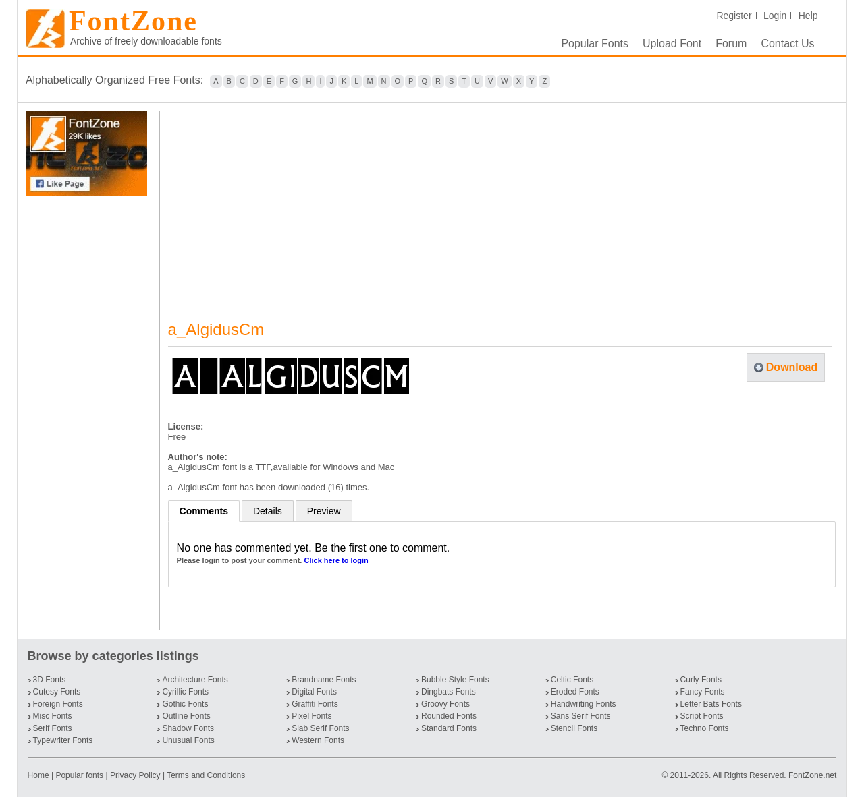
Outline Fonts (186, 716)
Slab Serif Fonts (320, 728)
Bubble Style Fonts (455, 679)
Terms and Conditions (206, 775)
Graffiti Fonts (315, 704)
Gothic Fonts (185, 704)
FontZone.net (812, 775)
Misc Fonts (52, 716)
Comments (204, 511)
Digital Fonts (314, 692)
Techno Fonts (704, 728)
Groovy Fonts (445, 704)
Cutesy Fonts (57, 692)
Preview (324, 511)
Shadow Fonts (188, 728)
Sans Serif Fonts (581, 716)
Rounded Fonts (449, 716)
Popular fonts (79, 775)
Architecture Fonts (194, 679)
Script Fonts (702, 716)
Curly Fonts (701, 679)
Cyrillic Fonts (185, 692)
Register (733, 15)
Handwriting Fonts (583, 704)
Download (791, 367)
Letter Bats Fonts (711, 704)
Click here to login (336, 560)
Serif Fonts (52, 728)
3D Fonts (49, 679)
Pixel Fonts (311, 716)
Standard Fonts (449, 728)
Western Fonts (318, 740)
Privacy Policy (135, 775)
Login (774, 15)
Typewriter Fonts (63, 740)
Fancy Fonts (702, 692)
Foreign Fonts (58, 704)
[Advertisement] (89, 413)
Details (267, 511)
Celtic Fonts (572, 679)
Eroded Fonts (575, 692)
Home (39, 775)
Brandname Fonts (324, 679)
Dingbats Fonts (448, 692)
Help (808, 15)
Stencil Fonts (574, 728)
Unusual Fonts (188, 740)
